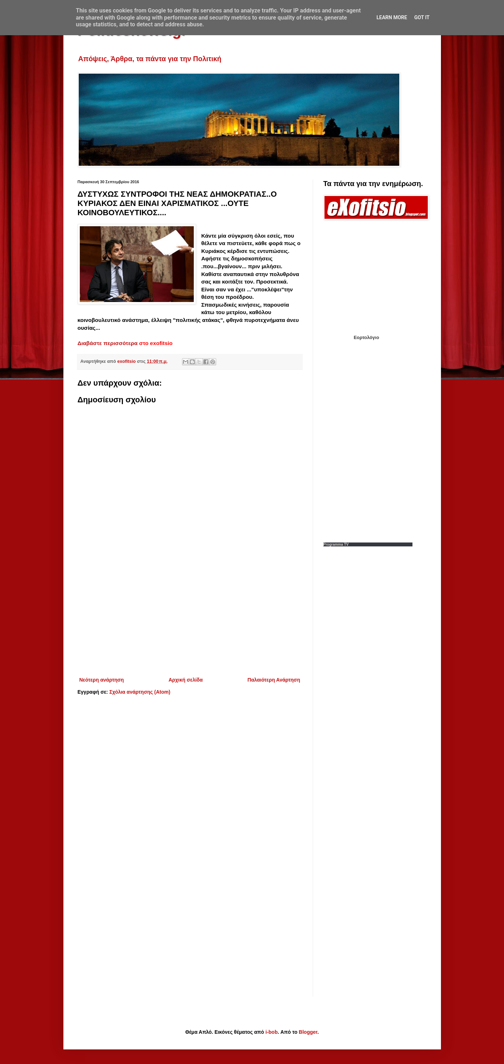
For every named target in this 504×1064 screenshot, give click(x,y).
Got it (422, 17)
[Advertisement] (190, 617)
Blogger (308, 1032)
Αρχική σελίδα (185, 680)
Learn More (391, 17)
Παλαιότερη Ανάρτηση (274, 680)
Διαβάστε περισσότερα (108, 343)
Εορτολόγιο (366, 337)
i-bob (271, 1032)
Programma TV (336, 544)
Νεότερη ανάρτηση (101, 680)
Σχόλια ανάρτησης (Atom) (139, 692)
